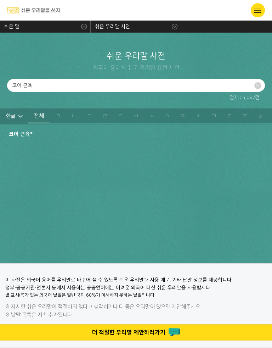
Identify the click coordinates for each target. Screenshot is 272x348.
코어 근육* (21, 134)
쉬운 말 (11, 26)
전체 (39, 116)
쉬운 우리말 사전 (112, 26)
